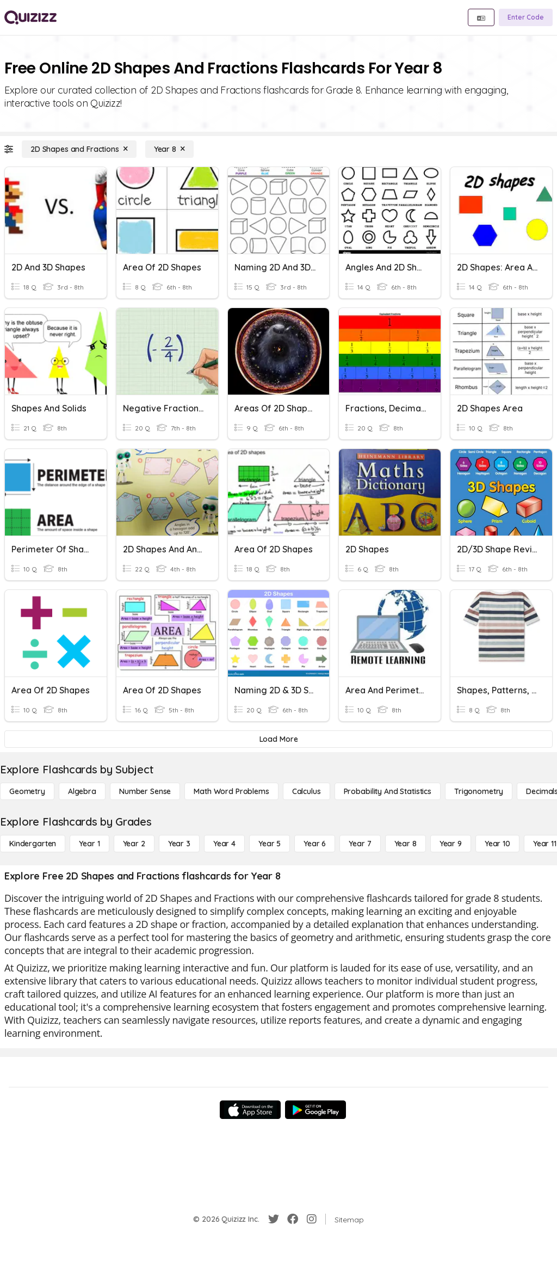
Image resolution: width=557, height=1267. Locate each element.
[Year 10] (497, 843)
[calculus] (306, 791)
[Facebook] (292, 1219)
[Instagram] (312, 1219)
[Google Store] (315, 1109)
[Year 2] (134, 843)
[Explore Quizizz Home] (30, 17)
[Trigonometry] (478, 791)
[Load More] (278, 739)
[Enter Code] (526, 17)
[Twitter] (273, 1219)
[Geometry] (27, 791)
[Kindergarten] (32, 843)
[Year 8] (169, 149)
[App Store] (250, 1109)
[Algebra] (82, 791)
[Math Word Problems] (231, 791)
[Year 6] (314, 843)
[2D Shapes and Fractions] (79, 149)
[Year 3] (179, 843)
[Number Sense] (145, 791)
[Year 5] (269, 843)
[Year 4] (224, 843)
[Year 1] (89, 843)
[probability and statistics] (388, 791)
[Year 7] (359, 843)
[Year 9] (450, 843)
